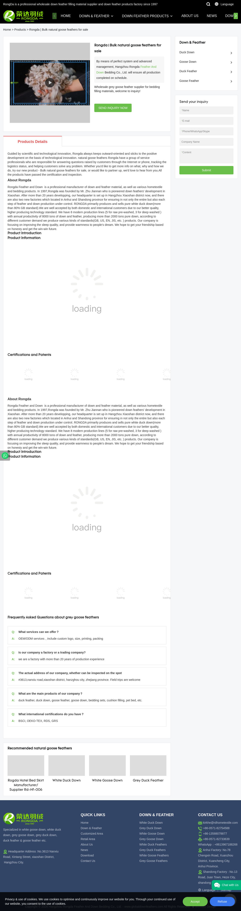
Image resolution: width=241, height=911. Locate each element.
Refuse (222, 901)
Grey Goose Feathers (153, 861)
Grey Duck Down (150, 828)
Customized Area (92, 833)
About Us (189, 16)
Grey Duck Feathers (152, 850)
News (212, 16)
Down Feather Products (145, 16)
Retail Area (88, 839)
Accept (195, 901)
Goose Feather (189, 80)
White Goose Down (107, 780)
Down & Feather (94, 16)
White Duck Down (66, 780)
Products (20, 29)
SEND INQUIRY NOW (113, 108)
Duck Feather (188, 71)
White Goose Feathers (154, 855)
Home (66, 16)
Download (87, 855)
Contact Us (88, 861)
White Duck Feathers (153, 844)
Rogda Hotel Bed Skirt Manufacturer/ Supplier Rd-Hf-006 (26, 785)
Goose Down (187, 61)
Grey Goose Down (151, 839)
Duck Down (186, 52)
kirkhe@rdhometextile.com (220, 822)
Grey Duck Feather (148, 780)
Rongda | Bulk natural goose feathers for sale (58, 29)
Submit (206, 170)
